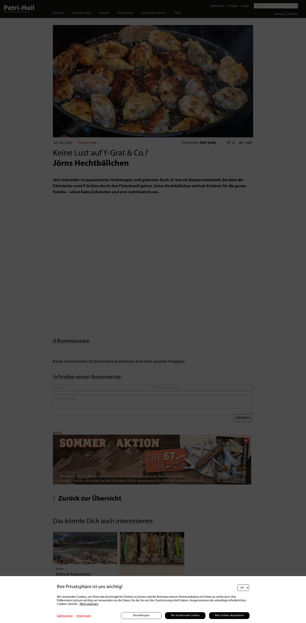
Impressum (83, 616)
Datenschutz (64, 616)
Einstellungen (141, 615)
